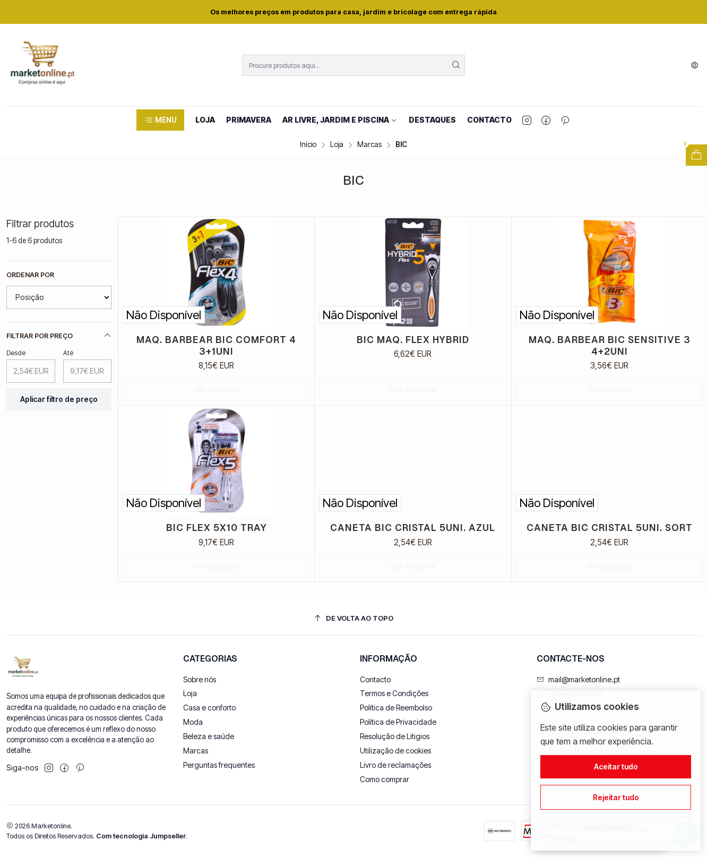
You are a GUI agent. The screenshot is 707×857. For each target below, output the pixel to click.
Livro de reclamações (395, 764)
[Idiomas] (694, 65)
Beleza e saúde (208, 736)
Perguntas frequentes (219, 764)
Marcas (369, 145)
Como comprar (384, 779)
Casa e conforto (209, 707)
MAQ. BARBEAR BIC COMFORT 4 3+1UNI (216, 345)
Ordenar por (30, 275)
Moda (193, 721)
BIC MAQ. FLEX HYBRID (413, 339)
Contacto (375, 679)
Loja (336, 145)
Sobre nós (199, 679)
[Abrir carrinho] (696, 155)
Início (308, 145)
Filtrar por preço (58, 335)
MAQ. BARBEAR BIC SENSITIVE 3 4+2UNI (610, 345)
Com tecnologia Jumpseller (141, 836)
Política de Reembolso (396, 707)
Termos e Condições (394, 693)
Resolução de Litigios (394, 736)
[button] (160, 120)
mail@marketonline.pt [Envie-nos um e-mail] (578, 679)
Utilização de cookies (395, 750)
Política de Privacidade (398, 721)
